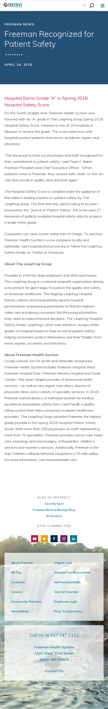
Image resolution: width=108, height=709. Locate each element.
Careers (16, 592)
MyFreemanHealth (67, 582)
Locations (18, 582)
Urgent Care (63, 563)
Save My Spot (54, 503)
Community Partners (26, 602)
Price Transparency (68, 611)
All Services (54, 516)
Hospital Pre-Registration (72, 572)
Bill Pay (16, 572)
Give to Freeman (66, 592)
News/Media (20, 611)
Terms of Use (63, 696)
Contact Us (54, 671)
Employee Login (65, 602)
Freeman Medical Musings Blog (54, 510)
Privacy (43, 696)
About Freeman (22, 563)
